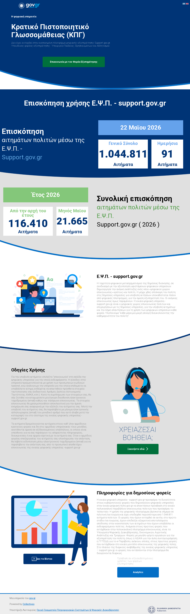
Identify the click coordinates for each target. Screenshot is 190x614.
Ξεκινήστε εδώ (137, 449)
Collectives (28, 604)
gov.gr (32, 598)
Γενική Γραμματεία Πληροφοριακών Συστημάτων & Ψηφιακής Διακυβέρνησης (78, 610)
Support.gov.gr (22, 157)
